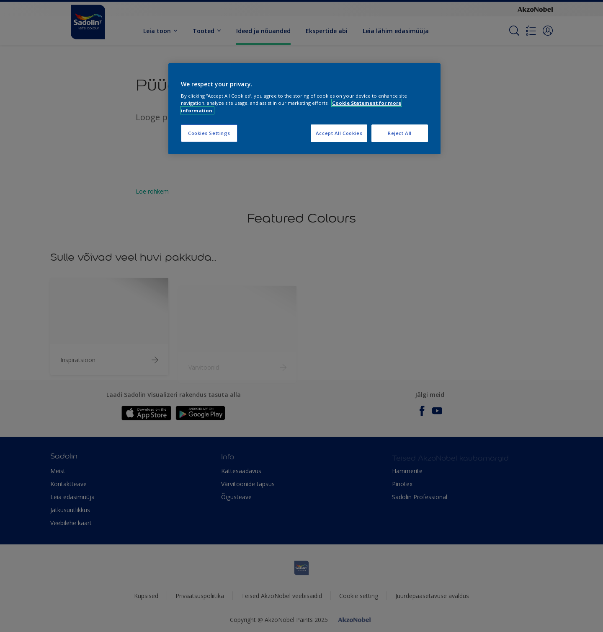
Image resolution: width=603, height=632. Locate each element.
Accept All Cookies (339, 133)
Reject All (400, 133)
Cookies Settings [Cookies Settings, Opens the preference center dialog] (209, 133)
